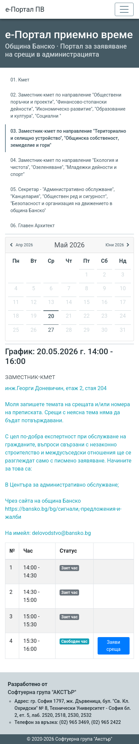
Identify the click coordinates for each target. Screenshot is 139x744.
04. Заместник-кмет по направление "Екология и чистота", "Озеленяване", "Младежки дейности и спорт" (64, 167)
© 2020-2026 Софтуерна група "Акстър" (69, 739)
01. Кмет (19, 79)
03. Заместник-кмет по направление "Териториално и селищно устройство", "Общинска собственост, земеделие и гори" (68, 138)
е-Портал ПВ (24, 9)
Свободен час (74, 641)
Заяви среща (113, 645)
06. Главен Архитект (32, 225)
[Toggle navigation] (124, 9)
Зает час (69, 568)
